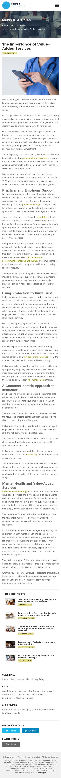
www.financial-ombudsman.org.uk (32, 773)
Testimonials (23, 694)
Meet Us (22, 691)
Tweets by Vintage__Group (11, 745)
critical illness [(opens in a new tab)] (43, 217)
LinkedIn (30, 731)
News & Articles (18, 25)
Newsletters (37, 694)
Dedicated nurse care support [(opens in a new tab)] (16, 491)
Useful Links (8, 698)
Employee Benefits (11, 713)
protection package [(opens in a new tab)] (31, 204)
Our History (47, 691)
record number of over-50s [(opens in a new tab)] (34, 158)
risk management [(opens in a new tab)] (36, 380)
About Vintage (9, 691)
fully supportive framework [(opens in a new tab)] (36, 357)
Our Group (34, 691)
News (13, 679)
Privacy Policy (38, 679)
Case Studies (8, 694)
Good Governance (24, 698)
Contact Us (23, 679)
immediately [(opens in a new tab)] (31, 454)
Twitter (11, 731)
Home (5, 25)
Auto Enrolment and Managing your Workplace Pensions (29, 709)
